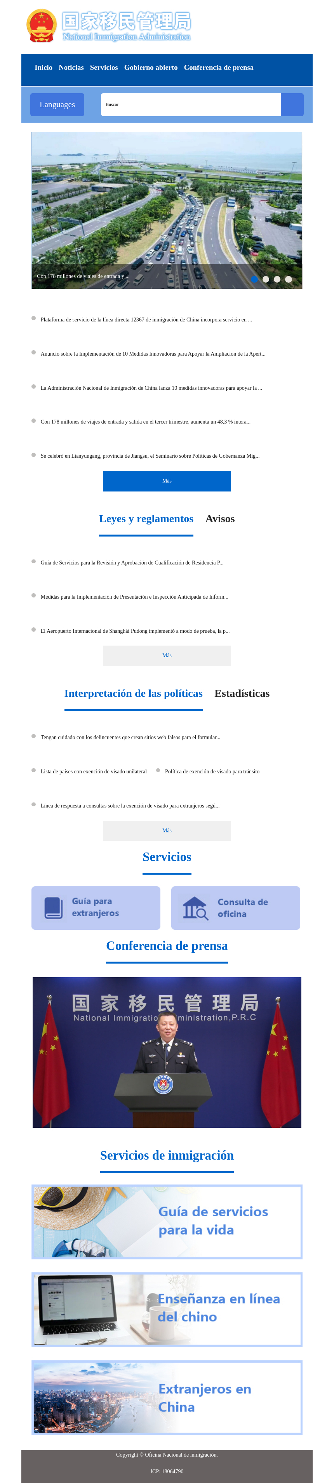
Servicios (167, 857)
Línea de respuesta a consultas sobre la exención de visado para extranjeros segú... (130, 806)
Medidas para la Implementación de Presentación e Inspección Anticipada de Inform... (134, 597)
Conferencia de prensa (167, 946)
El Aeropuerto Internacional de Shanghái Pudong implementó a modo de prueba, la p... (135, 631)
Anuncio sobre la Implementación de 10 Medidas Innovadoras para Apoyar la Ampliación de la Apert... (153, 354)
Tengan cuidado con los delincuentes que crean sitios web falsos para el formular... (131, 737)
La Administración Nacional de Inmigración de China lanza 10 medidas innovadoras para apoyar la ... (151, 388)
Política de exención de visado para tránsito (212, 771)
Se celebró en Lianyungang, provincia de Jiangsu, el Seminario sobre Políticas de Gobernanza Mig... (150, 456)
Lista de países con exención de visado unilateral (94, 771)
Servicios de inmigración (167, 1155)
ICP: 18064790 (166, 1471)
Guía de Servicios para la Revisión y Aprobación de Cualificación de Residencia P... (132, 563)
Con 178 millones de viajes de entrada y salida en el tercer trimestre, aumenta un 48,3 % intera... (145, 422)
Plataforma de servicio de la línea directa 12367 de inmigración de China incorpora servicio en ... (146, 320)
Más (167, 481)
